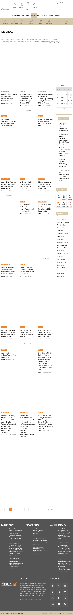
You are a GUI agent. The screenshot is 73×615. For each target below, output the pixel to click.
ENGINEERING (5, 91)
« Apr (63, 108)
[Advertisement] (36, 71)
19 (22, 510)
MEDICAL (22, 91)
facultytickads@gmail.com (33, 599)
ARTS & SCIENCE (5, 179)
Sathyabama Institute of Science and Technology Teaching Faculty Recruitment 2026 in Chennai (45, 99)
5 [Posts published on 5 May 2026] (61, 95)
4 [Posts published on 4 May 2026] (59, 95)
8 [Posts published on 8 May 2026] (68, 95)
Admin (3, 103)
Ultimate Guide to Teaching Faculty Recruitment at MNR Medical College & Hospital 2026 (27, 99)
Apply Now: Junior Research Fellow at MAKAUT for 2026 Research (64, 126)
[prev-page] (3, 509)
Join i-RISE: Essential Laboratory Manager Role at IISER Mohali (64, 163)
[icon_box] (14, 6)
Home (3, 28)
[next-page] (27, 509)
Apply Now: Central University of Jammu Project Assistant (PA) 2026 (64, 151)
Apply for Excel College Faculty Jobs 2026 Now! (8, 355)
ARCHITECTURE (41, 91)
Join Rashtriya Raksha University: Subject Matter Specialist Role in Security (40, 540)
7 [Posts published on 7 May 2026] (66, 95)
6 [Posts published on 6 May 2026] (64, 95)
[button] (59, 3)
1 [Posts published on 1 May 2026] (68, 92)
